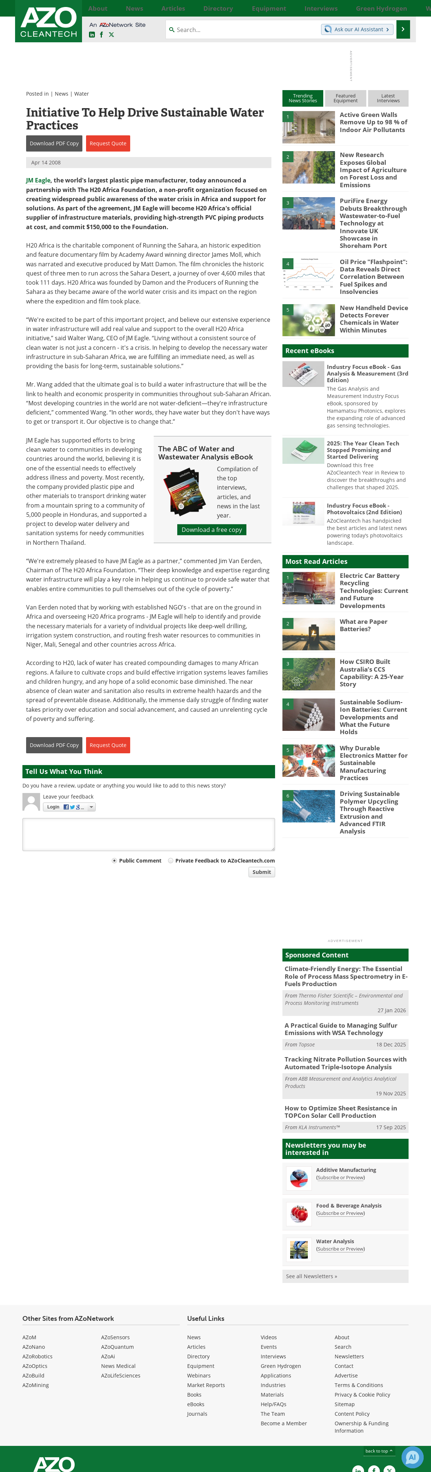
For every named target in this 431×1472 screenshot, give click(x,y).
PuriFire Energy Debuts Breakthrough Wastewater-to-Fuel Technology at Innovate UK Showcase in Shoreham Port (372, 211)
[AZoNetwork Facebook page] (101, 35)
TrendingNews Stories (303, 98)
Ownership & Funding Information (362, 1368)
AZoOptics (34, 1307)
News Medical (118, 1307)
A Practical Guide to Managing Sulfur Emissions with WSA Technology (336, 974)
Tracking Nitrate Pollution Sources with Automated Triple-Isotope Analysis (340, 1007)
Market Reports (206, 1326)
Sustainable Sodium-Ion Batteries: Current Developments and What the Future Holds (373, 683)
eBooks (195, 1345)
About (342, 1278)
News (61, 93)
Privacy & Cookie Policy (362, 1335)
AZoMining (35, 1326)
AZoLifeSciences (120, 1316)
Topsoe (307, 988)
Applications (276, 1316)
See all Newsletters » (311, 1217)
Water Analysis (335, 1182)
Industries (273, 1326)
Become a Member (284, 1364)
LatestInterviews (388, 98)
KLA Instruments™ (319, 1068)
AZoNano (33, 1287)
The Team (273, 1354)
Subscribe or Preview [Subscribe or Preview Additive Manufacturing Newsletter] (340, 1118)
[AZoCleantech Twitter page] (111, 35)
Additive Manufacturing (346, 1110)
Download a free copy (212, 530)
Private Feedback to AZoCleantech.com (225, 860)
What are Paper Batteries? (361, 596)
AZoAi (108, 1297)
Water (81, 93)
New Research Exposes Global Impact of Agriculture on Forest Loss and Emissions (371, 164)
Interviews (273, 1297)
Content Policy (352, 1354)
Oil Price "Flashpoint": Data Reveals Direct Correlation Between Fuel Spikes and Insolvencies (370, 256)
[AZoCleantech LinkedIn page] (92, 35)
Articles (196, 1287)
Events (269, 1287)
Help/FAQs (273, 1345)
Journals (197, 1354)
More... (401, 8)
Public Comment (140, 860)
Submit (262, 871)
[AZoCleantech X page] (389, 1412)
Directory (198, 1297)
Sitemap (345, 1345)
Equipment (200, 1307)
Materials (272, 1335)
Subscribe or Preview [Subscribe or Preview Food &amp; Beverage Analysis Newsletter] (340, 1154)
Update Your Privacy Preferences (78, 1462)
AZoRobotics (37, 1297)
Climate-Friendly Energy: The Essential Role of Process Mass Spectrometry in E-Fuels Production (345, 924)
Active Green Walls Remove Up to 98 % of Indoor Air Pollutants (370, 121)
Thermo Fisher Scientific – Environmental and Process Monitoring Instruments (344, 945)
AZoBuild (33, 1316)
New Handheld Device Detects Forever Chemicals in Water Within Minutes (370, 294)
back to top (379, 1392)
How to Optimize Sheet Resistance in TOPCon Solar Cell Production (336, 1054)
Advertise (346, 1316)
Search (343, 1287)
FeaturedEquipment (346, 98)
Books (194, 1335)
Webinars (199, 1316)
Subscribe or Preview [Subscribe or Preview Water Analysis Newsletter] (340, 1190)
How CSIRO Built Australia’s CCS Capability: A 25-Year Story (369, 643)
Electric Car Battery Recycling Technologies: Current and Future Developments (372, 562)
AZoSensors (115, 1278)
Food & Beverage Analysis (349, 1146)
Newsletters (349, 1297)
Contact (344, 1307)
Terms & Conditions (359, 1326)
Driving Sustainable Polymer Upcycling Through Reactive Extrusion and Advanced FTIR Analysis (373, 767)
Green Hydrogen (281, 1307)
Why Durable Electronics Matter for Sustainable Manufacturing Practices (374, 720)
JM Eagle (38, 180)
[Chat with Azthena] (413, 1457)
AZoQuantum (117, 1287)
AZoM (29, 1278)
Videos (269, 1278)
